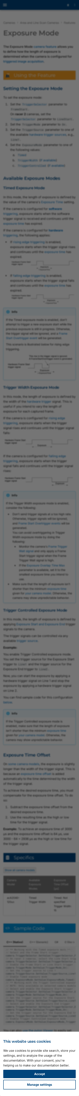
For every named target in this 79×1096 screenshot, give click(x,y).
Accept (39, 1074)
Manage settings (39, 1085)
